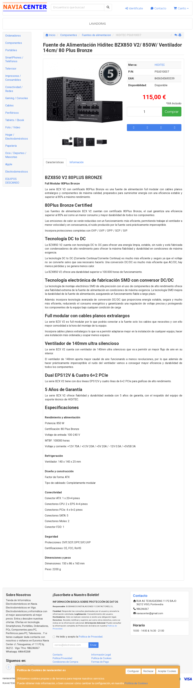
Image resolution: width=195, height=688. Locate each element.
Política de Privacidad (90, 636)
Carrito (181, 8)
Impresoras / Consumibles (13, 77)
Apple (8, 164)
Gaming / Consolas (16, 98)
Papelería (11, 145)
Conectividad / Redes (14, 89)
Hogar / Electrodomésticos (16, 136)
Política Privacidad (62, 658)
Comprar (172, 112)
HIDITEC (160, 64)
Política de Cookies (136, 683)
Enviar (93, 645)
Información (76, 162)
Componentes (13, 43)
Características (55, 162)
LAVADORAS (97, 23)
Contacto (158, 8)
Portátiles (11, 50)
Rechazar (148, 671)
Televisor (10, 68)
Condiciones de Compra (65, 661)
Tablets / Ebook (14, 120)
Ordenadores (13, 35)
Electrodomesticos (16, 171)
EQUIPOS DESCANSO (12, 180)
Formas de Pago (100, 661)
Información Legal (101, 654)
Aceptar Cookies (167, 671)
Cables (9, 105)
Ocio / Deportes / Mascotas (15, 155)
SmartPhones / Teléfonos (14, 59)
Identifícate (134, 8)
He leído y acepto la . (79, 636)
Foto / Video (12, 127)
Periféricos (12, 112)
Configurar (133, 671)
